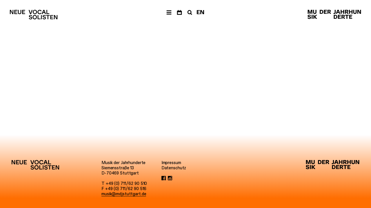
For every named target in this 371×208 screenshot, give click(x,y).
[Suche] (189, 12)
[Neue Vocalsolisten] (33, 14)
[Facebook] (163, 178)
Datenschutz (173, 167)
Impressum (171, 162)
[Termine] (179, 12)
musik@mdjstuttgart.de (123, 193)
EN (200, 12)
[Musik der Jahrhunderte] (334, 14)
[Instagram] (170, 178)
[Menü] (169, 12)
